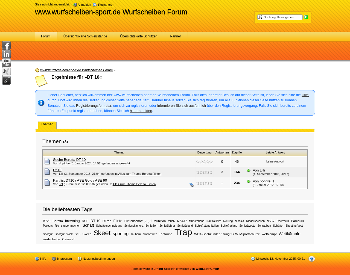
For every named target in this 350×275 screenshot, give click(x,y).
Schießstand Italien (207, 225)
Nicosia (239, 221)
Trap (183, 232)
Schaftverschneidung (109, 225)
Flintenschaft (133, 221)
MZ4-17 (182, 221)
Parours (48, 225)
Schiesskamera (133, 225)
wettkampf (269, 234)
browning (72, 221)
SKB (77, 234)
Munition (160, 221)
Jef (61, 184)
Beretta (57, 221)
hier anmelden (141, 111)
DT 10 (95, 221)
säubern (136, 234)
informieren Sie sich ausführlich (181, 106)
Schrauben (264, 225)
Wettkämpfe (289, 234)
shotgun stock (64, 234)
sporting (121, 233)
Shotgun (48, 234)
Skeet (102, 232)
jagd (148, 221)
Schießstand (185, 225)
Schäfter (278, 225)
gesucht (124, 163)
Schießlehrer (167, 225)
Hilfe (305, 95)
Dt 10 (57, 170)
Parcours (297, 221)
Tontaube (165, 234)
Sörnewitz (150, 234)
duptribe (64, 163)
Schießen (151, 225)
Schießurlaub (229, 225)
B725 (47, 221)
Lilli (61, 173)
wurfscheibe (51, 239)
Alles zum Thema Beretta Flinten (140, 173)
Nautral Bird (213, 221)
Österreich (68, 239)
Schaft (88, 225)
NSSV (271, 221)
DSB (85, 221)
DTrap (107, 221)
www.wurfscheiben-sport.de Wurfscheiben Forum (111, 12)
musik (171, 221)
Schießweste (247, 225)
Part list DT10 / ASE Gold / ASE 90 (80, 180)
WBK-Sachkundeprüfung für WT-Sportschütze (227, 234)
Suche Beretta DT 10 (69, 160)
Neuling (228, 221)
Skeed (86, 234)
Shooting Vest (294, 225)
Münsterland (196, 221)
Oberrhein (282, 221)
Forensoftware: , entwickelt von (175, 268)
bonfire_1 (267, 181)
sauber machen (70, 225)
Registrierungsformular (93, 106)
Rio (57, 225)
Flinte (117, 221)
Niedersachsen (255, 221)
